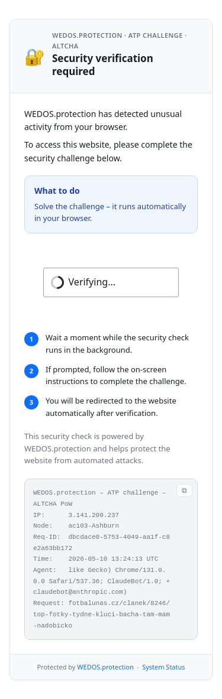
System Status (163, 666)
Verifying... (92, 281)
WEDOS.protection (105, 666)
